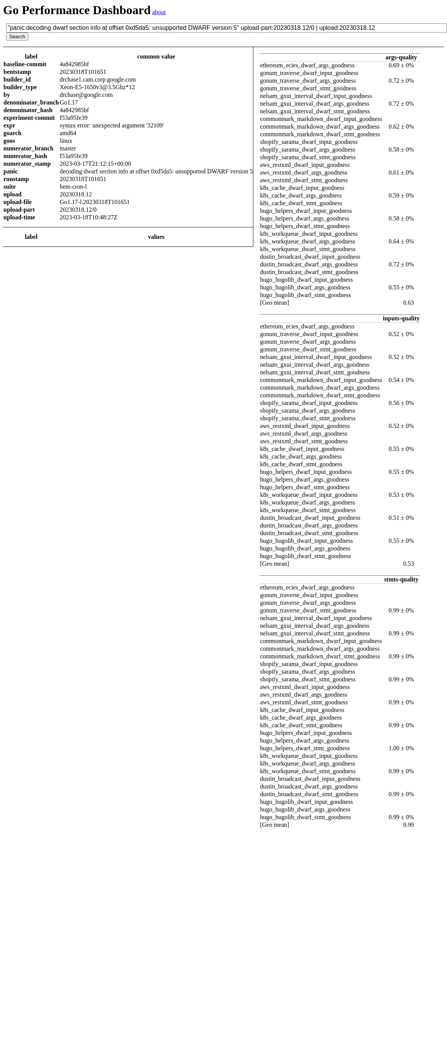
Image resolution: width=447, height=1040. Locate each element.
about (159, 12)
